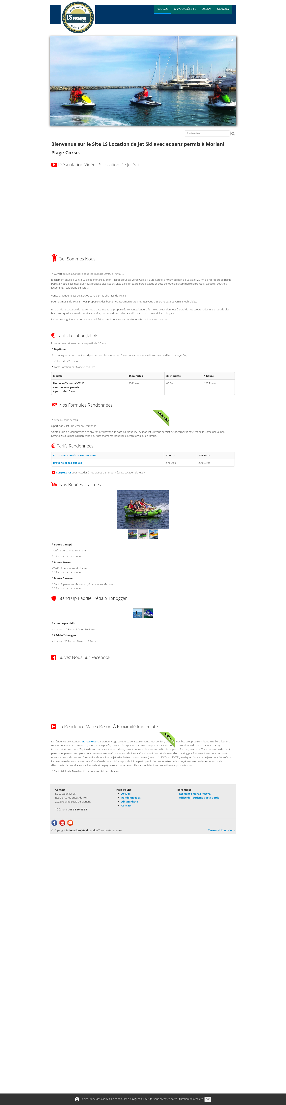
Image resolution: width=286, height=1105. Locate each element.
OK (208, 1099)
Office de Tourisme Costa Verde (199, 797)
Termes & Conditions (221, 830)
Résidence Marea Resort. (195, 793)
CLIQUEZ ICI (63, 472)
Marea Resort (90, 741)
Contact (223, 8)
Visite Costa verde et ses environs (74, 455)
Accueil (162, 8)
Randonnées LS (185, 8)
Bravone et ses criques (67, 463)
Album (206, 8)
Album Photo (129, 801)
